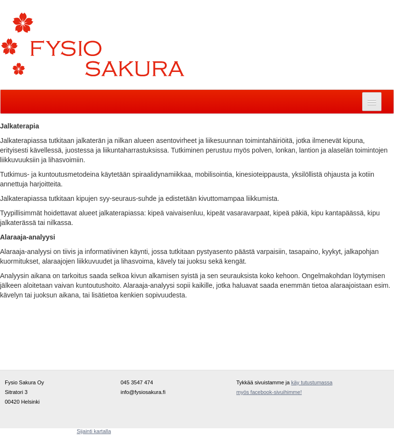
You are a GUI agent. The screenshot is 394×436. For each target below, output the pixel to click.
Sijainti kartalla (94, 431)
